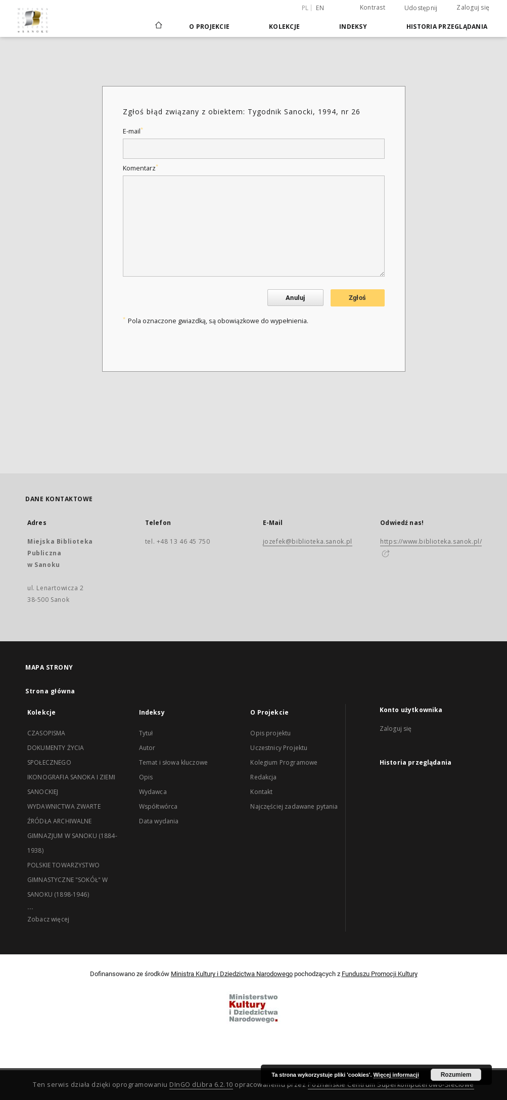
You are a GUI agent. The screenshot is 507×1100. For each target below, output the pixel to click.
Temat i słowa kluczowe (173, 762)
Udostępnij (421, 8)
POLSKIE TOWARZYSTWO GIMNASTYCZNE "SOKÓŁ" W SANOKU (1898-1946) (67, 880)
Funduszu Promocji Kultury (380, 974)
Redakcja (263, 777)
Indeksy (353, 26)
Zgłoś (357, 297)
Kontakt (261, 791)
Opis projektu (270, 733)
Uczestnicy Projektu (278, 747)
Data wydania (159, 821)
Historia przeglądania (446, 26)
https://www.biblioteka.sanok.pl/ (431, 541)
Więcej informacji (396, 1075)
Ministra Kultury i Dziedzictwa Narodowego (232, 974)
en (320, 8)
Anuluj (295, 297)
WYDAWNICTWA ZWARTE (64, 806)
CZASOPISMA (46, 733)
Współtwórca (158, 806)
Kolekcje (284, 26)
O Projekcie (209, 26)
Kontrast (372, 7)
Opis (146, 777)
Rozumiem (456, 1074)
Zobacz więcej (48, 919)
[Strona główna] (158, 26)
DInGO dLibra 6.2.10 (201, 1084)
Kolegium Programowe (283, 762)
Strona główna (50, 691)
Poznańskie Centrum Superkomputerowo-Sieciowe (391, 1084)
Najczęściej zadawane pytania (294, 806)
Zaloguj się (472, 7)
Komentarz (140, 168)
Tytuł (146, 733)
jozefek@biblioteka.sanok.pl (307, 541)
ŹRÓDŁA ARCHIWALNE (59, 821)
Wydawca (153, 791)
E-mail (133, 131)
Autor (147, 747)
